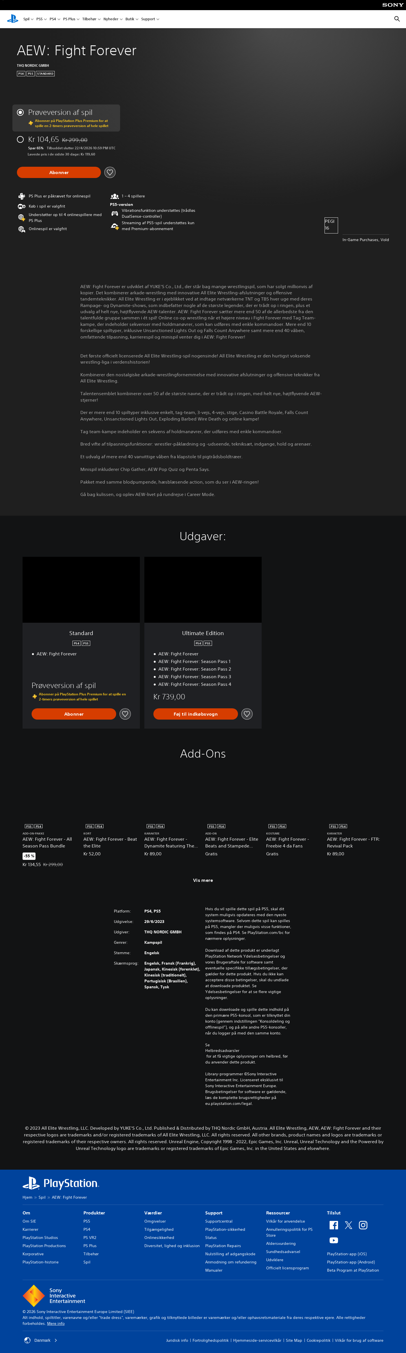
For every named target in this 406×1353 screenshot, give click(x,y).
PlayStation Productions (44, 1245)
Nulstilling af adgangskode (230, 1253)
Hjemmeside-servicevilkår (257, 1340)
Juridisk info (177, 1340)
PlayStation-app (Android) (351, 1262)
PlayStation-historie (41, 1262)
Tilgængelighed (159, 1229)
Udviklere (274, 1259)
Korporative (33, 1253)
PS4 (53, 19)
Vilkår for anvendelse (285, 1221)
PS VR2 (89, 1237)
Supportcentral (219, 1221)
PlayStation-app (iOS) (347, 1253)
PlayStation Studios (40, 1237)
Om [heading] (26, 1213)
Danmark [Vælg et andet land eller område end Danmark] (41, 1340)
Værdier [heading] (153, 1213)
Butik (129, 19)
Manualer (213, 1270)
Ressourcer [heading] (278, 1213)
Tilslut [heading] (334, 1213)
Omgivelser (155, 1221)
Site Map (294, 1340)
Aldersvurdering (281, 1243)
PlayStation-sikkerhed (225, 1229)
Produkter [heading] (94, 1213)
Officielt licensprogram (287, 1267)
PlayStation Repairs (223, 1245)
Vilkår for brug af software (359, 1340)
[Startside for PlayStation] (13, 19)
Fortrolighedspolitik (211, 1340)
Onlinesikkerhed (159, 1237)
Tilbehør (89, 19)
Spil (26, 19)
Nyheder (110, 19)
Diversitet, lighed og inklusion (172, 1245)
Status (211, 1237)
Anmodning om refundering (231, 1262)
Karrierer (30, 1229)
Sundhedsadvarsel (283, 1251)
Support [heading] (213, 1213)
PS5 (39, 19)
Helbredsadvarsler (222, 1050)
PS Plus (69, 19)
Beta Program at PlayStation (353, 1270)
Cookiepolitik (318, 1340)
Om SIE (29, 1221)
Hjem (27, 1197)
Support (148, 19)
